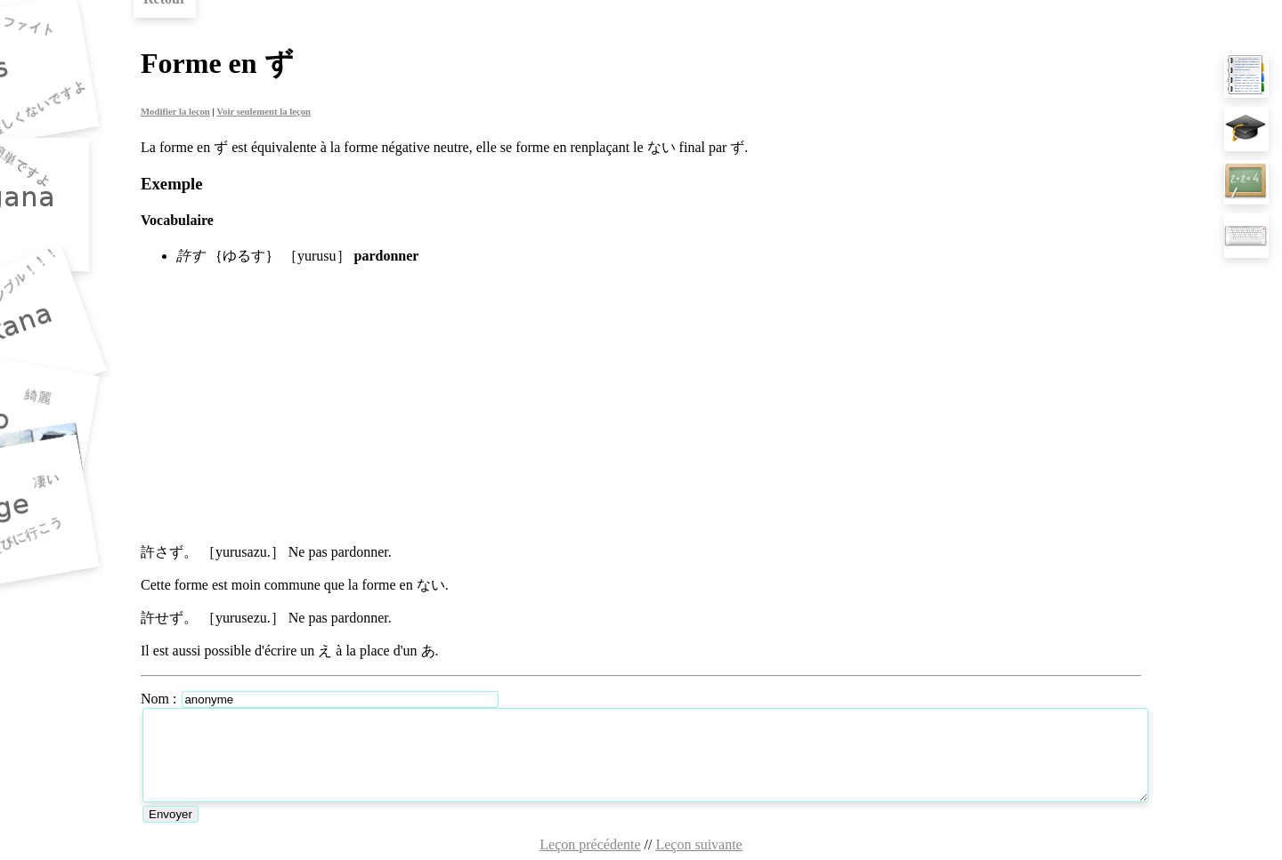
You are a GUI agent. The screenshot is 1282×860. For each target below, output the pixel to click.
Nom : (160, 698)
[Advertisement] (641, 404)
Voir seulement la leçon (263, 111)
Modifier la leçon (175, 111)
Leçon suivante (698, 844)
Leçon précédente (590, 844)
